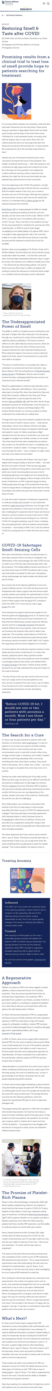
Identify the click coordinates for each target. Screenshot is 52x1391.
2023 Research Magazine (14, 15)
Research (26, 9)
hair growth (16, 1033)
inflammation (24, 616)
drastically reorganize (26, 625)
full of (30, 601)
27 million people (31, 201)
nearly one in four (17, 506)
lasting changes (11, 665)
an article (22, 249)
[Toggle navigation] (44, 3)
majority (23, 478)
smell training (32, 743)
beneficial (8, 820)
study (36, 481)
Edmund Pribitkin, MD (17, 402)
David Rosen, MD (8, 209)
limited (6, 813)
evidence (13, 786)
